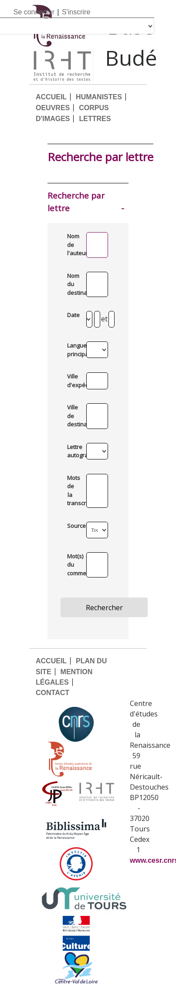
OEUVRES (53, 107)
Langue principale (73, 349)
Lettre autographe (73, 451)
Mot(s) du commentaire (73, 564)
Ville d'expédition (73, 380)
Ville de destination (73, 415)
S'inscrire (76, 12)
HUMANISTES (99, 97)
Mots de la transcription (73, 490)
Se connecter (34, 12)
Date (73, 315)
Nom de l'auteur (73, 244)
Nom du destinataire (73, 284)
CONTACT (52, 692)
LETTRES (95, 118)
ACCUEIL (51, 97)
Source (73, 526)
